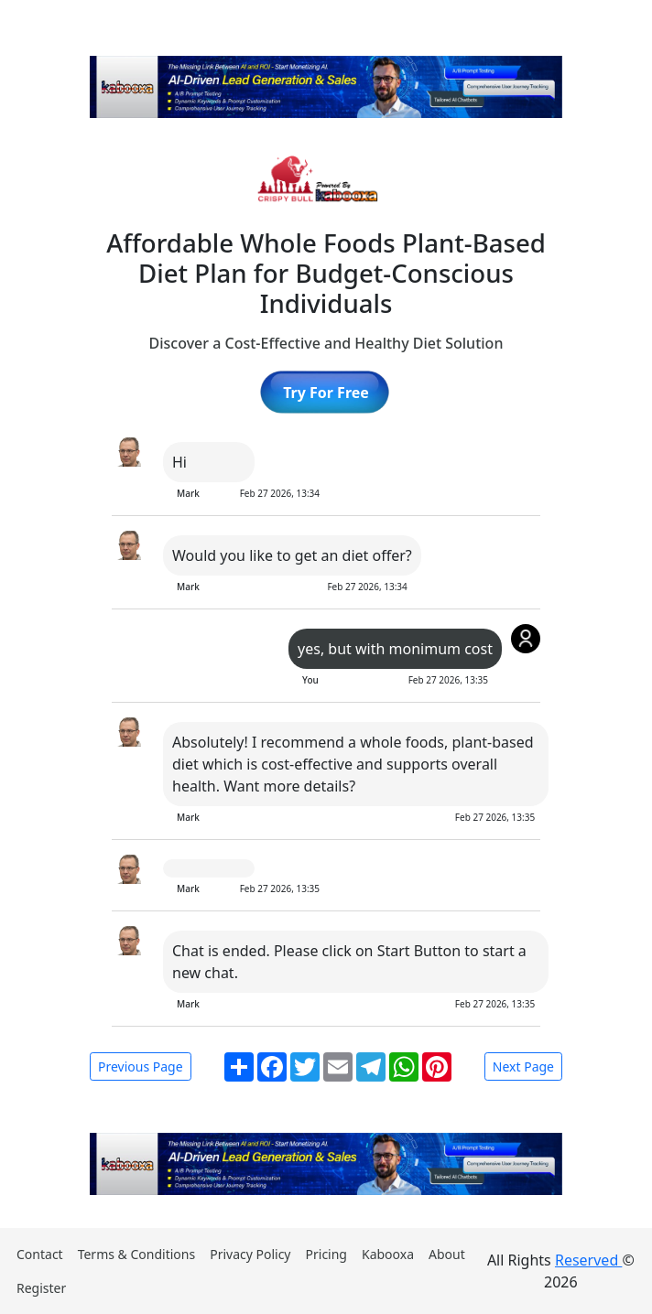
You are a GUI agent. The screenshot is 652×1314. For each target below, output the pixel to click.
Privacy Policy (250, 1254)
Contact (39, 1254)
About (447, 1254)
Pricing (326, 1254)
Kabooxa (388, 1254)
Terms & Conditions (137, 1254)
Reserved (588, 1260)
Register (41, 1288)
